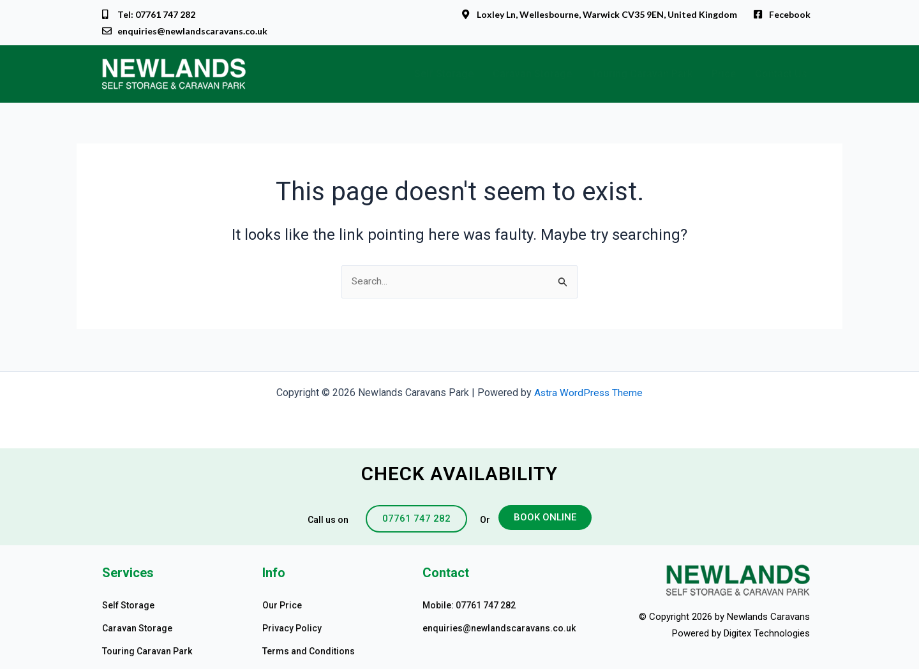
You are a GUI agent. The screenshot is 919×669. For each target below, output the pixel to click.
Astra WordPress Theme (589, 392)
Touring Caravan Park (641, 75)
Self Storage (444, 75)
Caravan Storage (532, 75)
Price (724, 75)
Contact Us (781, 75)
